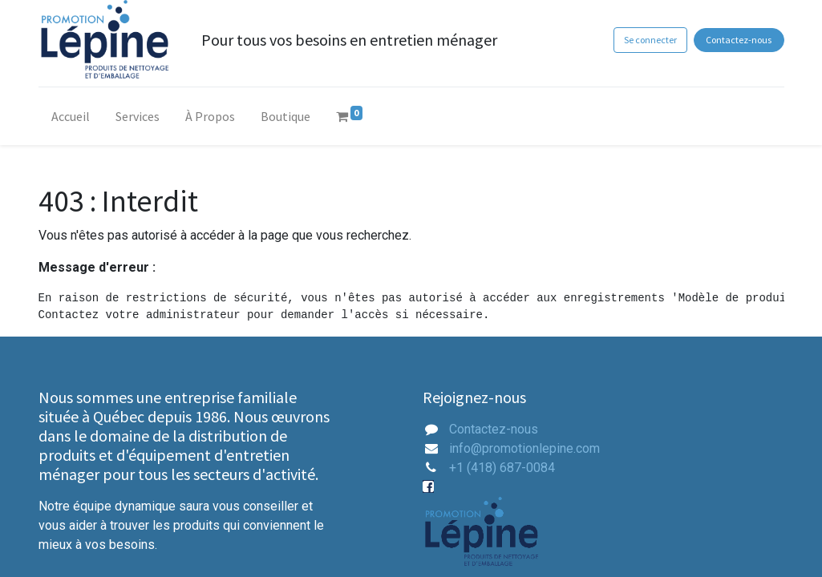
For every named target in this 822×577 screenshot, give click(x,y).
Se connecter (650, 40)
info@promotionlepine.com (524, 448)
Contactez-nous (738, 40)
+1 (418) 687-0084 (502, 467)
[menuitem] (70, 119)
